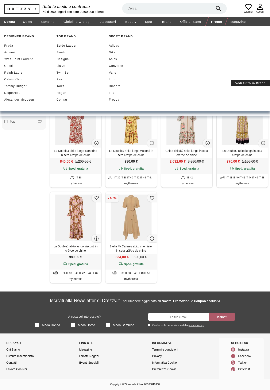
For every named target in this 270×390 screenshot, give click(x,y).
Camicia (23, 102)
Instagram (244, 349)
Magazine (238, 21)
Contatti (11, 362)
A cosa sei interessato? (84, 316)
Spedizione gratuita (96, 57)
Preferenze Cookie (164, 369)
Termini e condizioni (165, 349)
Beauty (130, 21)
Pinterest (244, 369)
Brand (167, 21)
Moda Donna (47, 325)
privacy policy (196, 325)
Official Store (190, 21)
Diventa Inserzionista (20, 356)
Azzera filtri (118, 77)
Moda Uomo (83, 325)
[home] (3, 30)
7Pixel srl (129, 384)
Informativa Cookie (164, 362)
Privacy (157, 356)
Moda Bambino (120, 325)
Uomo (27, 21)
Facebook (244, 356)
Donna (9, 21)
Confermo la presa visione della (177, 325)
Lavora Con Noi (16, 369)
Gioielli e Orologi (76, 21)
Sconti (61, 57)
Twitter (242, 362)
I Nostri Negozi (89, 356)
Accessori (108, 21)
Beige (59, 78)
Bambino (48, 21)
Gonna (23, 112)
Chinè (98, 78)
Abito (23, 83)
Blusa (23, 93)
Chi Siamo (13, 349)
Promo (216, 21)
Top (23, 121)
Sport (149, 21)
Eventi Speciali (89, 362)
